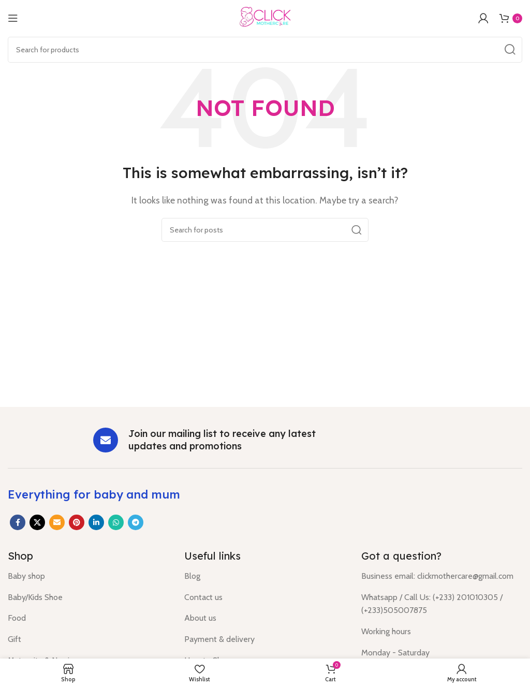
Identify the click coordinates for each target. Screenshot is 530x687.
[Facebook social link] (17, 522)
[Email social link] (57, 522)
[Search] (265, 50)
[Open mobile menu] (13, 18)
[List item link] (88, 576)
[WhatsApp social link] (116, 522)
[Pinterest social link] (76, 522)
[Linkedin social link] (96, 522)
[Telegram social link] (135, 522)
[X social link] (37, 522)
